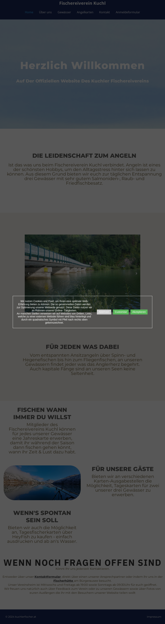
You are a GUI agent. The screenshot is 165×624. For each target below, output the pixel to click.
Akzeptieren (139, 311)
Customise (121, 311)
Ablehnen (104, 311)
